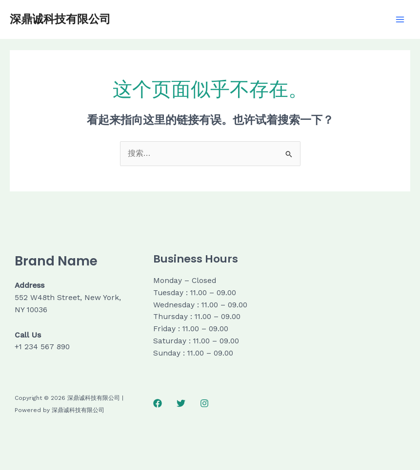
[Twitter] (181, 403)
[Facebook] (157, 403)
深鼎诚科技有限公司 (60, 19)
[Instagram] (204, 403)
